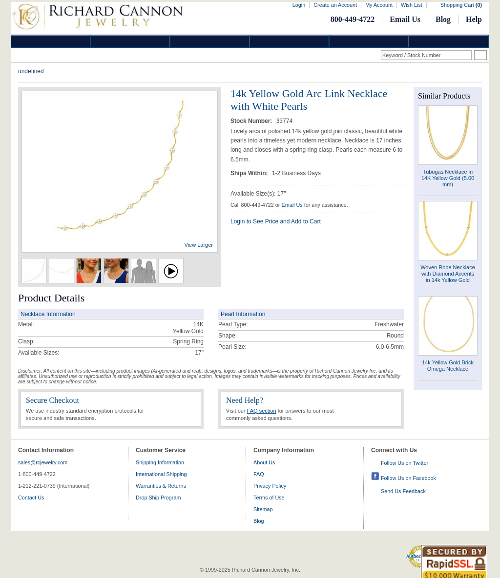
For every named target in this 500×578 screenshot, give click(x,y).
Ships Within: (250, 173)
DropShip (448, 41)
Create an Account (335, 5)
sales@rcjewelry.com (42, 462)
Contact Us (31, 497)
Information (369, 41)
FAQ (258, 474)
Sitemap (263, 509)
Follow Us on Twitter (404, 463)
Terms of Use (269, 497)
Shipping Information (160, 462)
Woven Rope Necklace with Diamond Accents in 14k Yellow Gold (447, 273)
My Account (379, 5)
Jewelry (289, 41)
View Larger (199, 245)
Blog (443, 19)
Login (298, 5)
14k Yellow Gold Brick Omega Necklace (448, 365)
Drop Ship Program (158, 497)
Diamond (50, 41)
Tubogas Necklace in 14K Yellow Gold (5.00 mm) (447, 178)
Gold (130, 41)
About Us (264, 462)
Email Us (405, 19)
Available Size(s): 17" (258, 193)
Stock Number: (252, 121)
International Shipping (161, 474)
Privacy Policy (269, 486)
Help (474, 19)
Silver (210, 41)
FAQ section (261, 411)
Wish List (411, 5)
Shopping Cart (461, 5)
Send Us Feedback (403, 491)
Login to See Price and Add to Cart (275, 221)
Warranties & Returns (161, 486)
